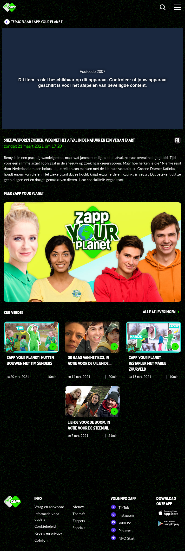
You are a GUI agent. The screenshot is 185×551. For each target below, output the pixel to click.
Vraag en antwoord (49, 507)
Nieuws (79, 507)
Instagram (122, 515)
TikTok (120, 507)
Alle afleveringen (159, 311)
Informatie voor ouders (46, 516)
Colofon (40, 540)
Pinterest (122, 530)
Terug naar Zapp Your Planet (37, 22)
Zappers (79, 521)
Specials (79, 528)
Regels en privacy (48, 533)
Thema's (79, 514)
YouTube (121, 522)
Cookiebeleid (45, 526)
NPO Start (122, 538)
